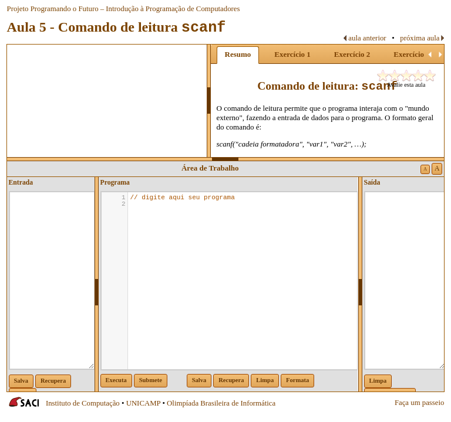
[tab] (238, 55)
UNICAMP (143, 403)
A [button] (425, 169)
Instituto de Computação (83, 403)
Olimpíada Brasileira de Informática (221, 403)
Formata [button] (297, 380)
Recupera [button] (53, 380)
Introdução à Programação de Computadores (173, 9)
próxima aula (419, 38)
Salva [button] (21, 380)
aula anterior (367, 38)
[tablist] (328, 101)
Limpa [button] (265, 380)
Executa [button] (116, 380)
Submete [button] (150, 380)
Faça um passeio (420, 403)
